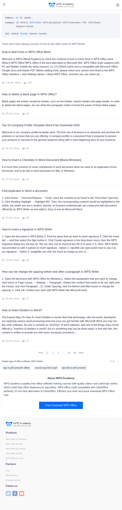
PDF (84, 22)
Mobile (27, 17)
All (17, 17)
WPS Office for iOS (14, 453)
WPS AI (24, 22)
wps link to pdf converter (74, 368)
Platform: (9, 17)
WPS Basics (94, 22)
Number (24, 33)
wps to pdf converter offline (16, 368)
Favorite (42, 33)
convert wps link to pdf (46, 368)
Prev (41, 352)
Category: (10, 22)
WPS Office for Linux (14, 458)
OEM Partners (12, 475)
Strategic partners (13, 480)
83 (69, 352)
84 (75, 352)
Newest (33, 33)
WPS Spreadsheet (52, 22)
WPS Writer (35, 22)
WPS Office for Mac (14, 444)
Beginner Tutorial (24, 26)
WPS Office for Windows (16, 439)
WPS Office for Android (15, 449)
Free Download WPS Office (60, 405)
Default (14, 33)
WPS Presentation (72, 22)
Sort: (7, 33)
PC (21, 17)
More (115, 361)
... (64, 352)
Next (81, 352)
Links (8, 471)
